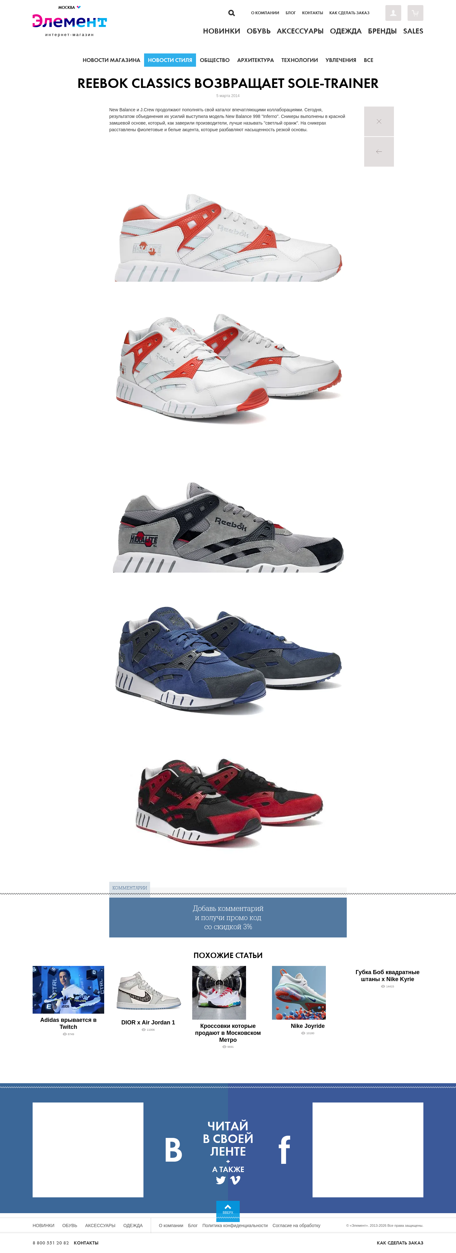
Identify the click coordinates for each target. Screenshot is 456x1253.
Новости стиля (170, 60)
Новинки (43, 1225)
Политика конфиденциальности (235, 1225)
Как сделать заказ (349, 12)
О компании (265, 12)
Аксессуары (100, 1225)
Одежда (133, 1225)
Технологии (300, 60)
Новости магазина (111, 60)
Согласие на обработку (296, 1225)
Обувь (69, 1225)
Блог (291, 12)
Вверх (228, 1212)
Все (368, 60)
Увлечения (341, 60)
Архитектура (255, 60)
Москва (69, 7)
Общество (215, 60)
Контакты (312, 12)
